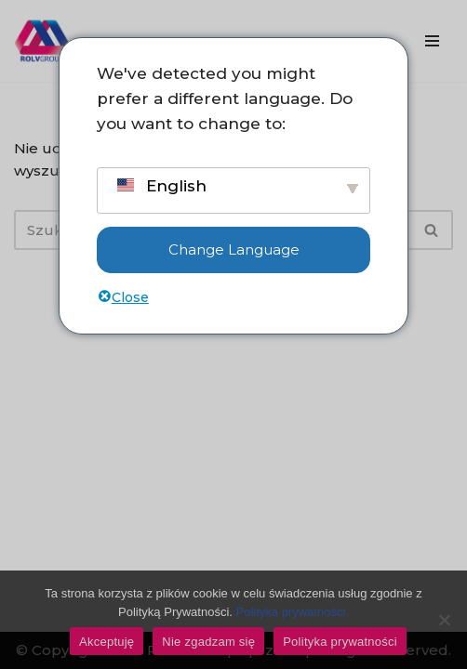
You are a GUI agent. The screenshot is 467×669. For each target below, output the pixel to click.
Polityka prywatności (340, 642)
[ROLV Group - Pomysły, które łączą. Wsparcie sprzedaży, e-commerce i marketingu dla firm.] (42, 41)
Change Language (234, 249)
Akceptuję (106, 642)
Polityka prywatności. (292, 612)
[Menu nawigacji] (432, 41)
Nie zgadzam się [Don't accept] (208, 642)
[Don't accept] (443, 619)
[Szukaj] (432, 230)
